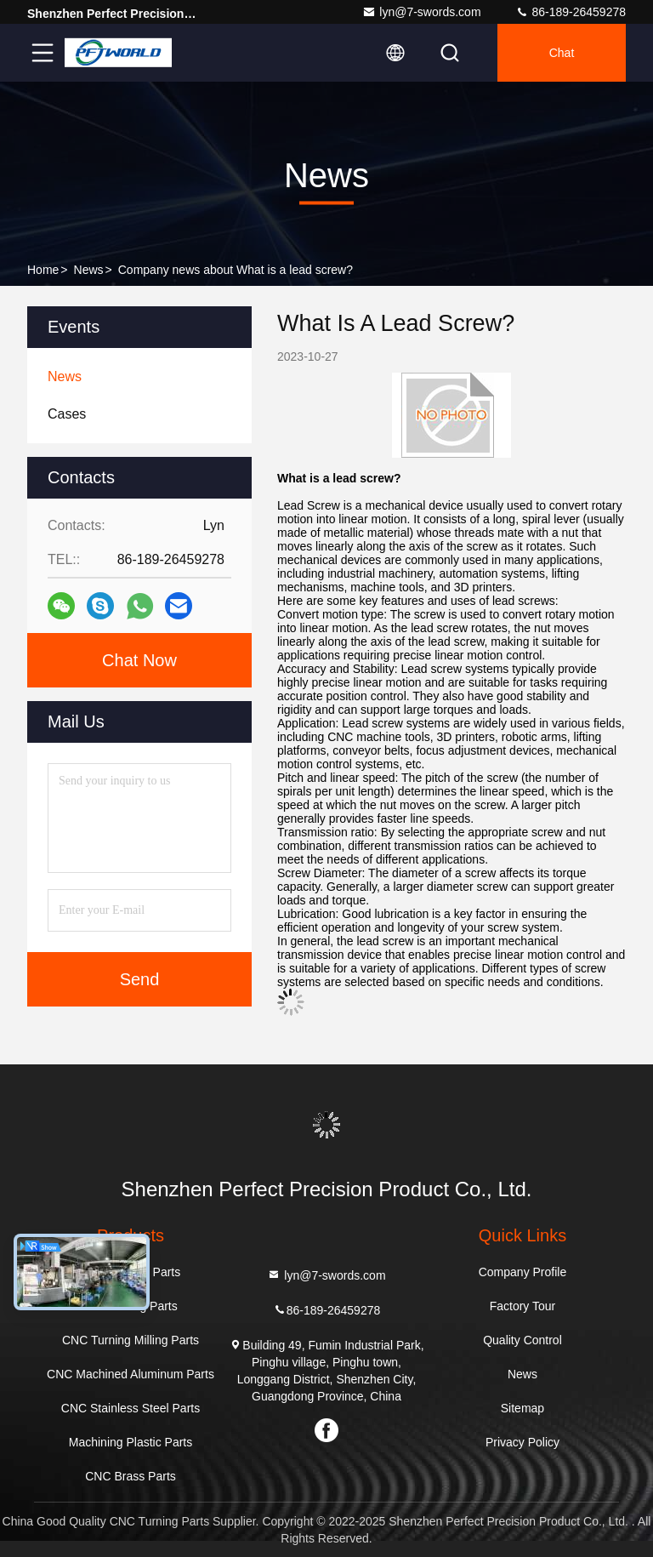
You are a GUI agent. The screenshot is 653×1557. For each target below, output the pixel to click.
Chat (562, 53)
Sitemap (522, 1408)
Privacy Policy (522, 1442)
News (89, 270)
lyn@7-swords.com (421, 12)
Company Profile (523, 1272)
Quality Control (522, 1340)
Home (43, 270)
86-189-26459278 (570, 12)
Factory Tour (523, 1306)
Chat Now (139, 660)
